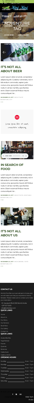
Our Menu (4, 320)
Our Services (5, 323)
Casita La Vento (6, 355)
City (10, 99)
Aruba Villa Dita (6, 338)
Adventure (5, 99)
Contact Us (4, 331)
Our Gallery (4, 328)
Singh (16, 97)
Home (3, 314)
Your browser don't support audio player (14, 155)
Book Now (4, 326)
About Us (4, 317)
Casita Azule (5, 352)
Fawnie (3, 343)
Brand (21, 261)
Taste (21, 97)
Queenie (3, 346)
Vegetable (27, 195)
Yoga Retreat (5, 341)
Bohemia (4, 349)
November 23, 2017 (7, 97)
